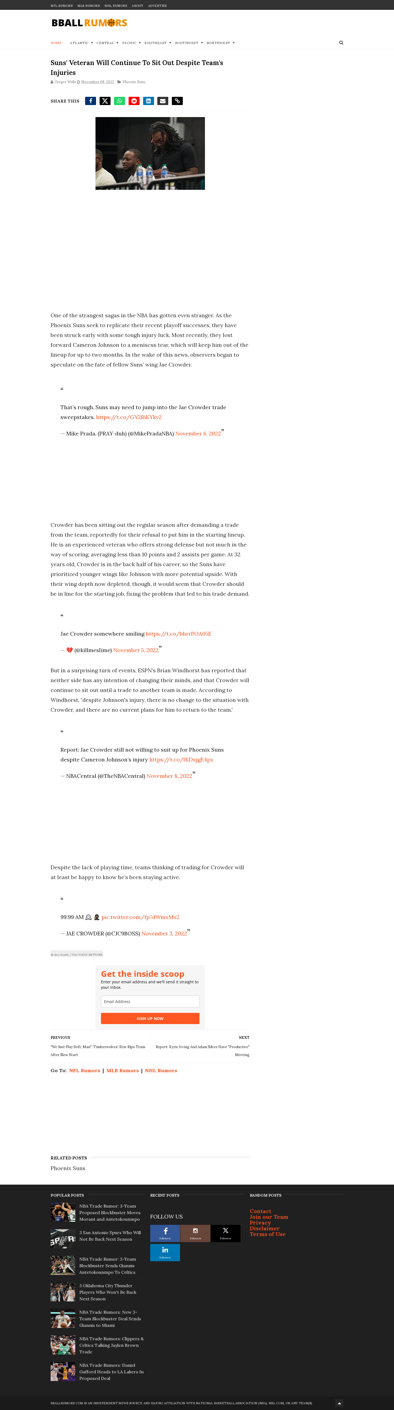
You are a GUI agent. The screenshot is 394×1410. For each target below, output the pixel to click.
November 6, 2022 (198, 433)
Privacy (260, 1222)
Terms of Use (268, 1234)
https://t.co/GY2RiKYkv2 (129, 417)
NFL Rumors (62, 6)
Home (56, 43)
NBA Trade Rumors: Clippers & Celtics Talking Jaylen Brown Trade (111, 1345)
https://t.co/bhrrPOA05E (179, 633)
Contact (260, 1211)
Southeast (155, 43)
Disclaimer (265, 1228)
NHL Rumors (116, 6)
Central (105, 43)
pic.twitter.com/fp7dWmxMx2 (140, 917)
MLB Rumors (88, 6)
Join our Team (269, 1216)
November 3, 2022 (164, 933)
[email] (150, 1001)
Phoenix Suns (134, 82)
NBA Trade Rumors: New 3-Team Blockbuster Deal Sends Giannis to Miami (110, 1318)
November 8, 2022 (169, 775)
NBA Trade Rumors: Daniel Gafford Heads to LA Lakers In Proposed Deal (111, 1371)
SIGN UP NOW (150, 1018)
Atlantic (79, 43)
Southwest (187, 43)
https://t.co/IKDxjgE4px (181, 759)
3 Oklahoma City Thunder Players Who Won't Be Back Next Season (107, 1292)
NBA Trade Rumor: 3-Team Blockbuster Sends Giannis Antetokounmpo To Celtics (107, 1265)
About (137, 6)
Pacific (129, 43)
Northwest (218, 43)
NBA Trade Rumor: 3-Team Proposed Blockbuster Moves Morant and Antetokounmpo (110, 1212)
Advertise (157, 6)
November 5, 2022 (136, 650)
